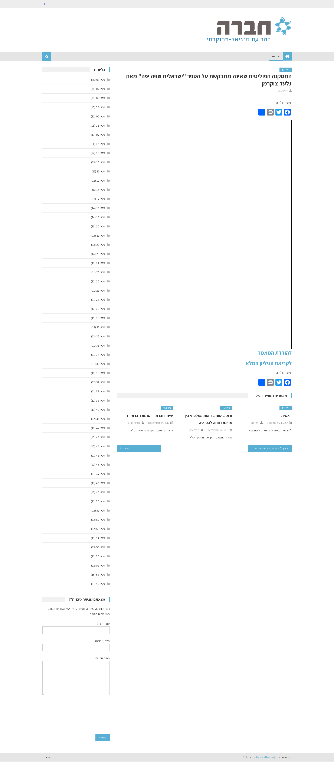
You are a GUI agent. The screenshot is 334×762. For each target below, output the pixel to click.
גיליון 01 (100, 80)
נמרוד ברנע (134, 423)
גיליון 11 (101, 172)
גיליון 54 (100, 538)
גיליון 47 (100, 474)
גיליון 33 (100, 346)
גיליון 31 (100, 328)
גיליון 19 (100, 218)
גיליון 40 (100, 410)
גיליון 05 (100, 117)
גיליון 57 (100, 566)
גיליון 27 (100, 291)
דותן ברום (283, 91)
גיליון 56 (100, 557)
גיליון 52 (100, 520)
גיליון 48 (100, 483)
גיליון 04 (100, 108)
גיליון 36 (100, 373)
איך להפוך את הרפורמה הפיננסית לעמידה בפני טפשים (267, 448)
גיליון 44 (100, 447)
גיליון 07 (100, 135)
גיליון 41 (100, 419)
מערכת (255, 423)
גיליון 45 (285, 70)
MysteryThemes (265, 757)
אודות (275, 57)
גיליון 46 (100, 465)
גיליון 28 (100, 300)
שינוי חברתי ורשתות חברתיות (150, 416)
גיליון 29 (100, 309)
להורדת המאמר (275, 353)
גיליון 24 (100, 263)
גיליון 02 (100, 89)
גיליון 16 (100, 190)
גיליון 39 (100, 401)
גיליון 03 (100, 98)
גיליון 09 (100, 153)
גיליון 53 (100, 529)
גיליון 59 (100, 584)
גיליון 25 (100, 273)
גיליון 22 (100, 245)
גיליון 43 (100, 438)
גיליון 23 (100, 254)
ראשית (286, 416)
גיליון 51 (100, 511)
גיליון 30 (100, 318)
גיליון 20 (100, 227)
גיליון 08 (100, 144)
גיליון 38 (100, 392)
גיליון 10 (100, 163)
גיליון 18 (100, 208)
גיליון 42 (100, 428)
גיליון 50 (100, 502)
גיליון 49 (100, 493)
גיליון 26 (100, 282)
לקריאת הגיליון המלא (269, 363)
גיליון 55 (100, 547)
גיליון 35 (100, 364)
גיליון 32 (100, 337)
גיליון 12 (100, 181)
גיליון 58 (100, 575)
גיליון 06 (100, 126)
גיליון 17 (100, 199)
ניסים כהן (194, 430)
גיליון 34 (100, 355)
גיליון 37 (100, 383)
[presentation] (92, 715)
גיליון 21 (100, 236)
